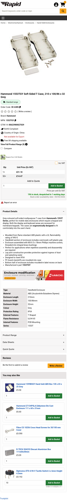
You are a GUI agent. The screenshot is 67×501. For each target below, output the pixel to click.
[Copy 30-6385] (20, 107)
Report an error (9, 202)
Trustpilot (4, 498)
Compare (6, 148)
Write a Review (56, 366)
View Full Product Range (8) (14, 144)
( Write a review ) (24, 111)
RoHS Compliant (9, 129)
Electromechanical (15, 23)
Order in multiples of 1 (54, 487)
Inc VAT (33, 163)
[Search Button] (63, 11)
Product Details (10, 211)
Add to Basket (57, 186)
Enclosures (30, 23)
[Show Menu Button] (3, 18)
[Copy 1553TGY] (15, 120)
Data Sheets (8, 342)
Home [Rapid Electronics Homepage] (3, 23)
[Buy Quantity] (25, 185)
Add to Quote (33, 181)
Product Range (10, 335)
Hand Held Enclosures (45, 23)
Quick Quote (8, 349)
